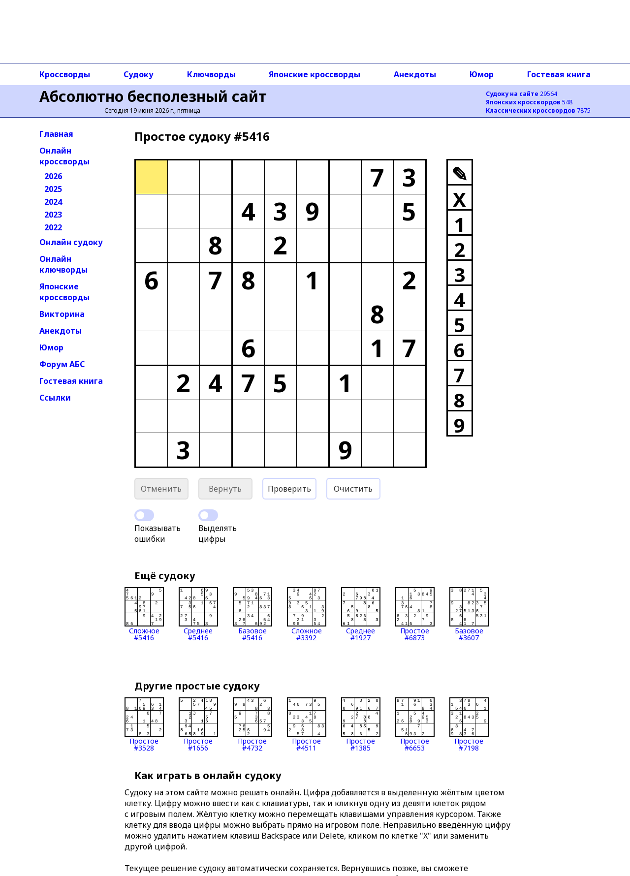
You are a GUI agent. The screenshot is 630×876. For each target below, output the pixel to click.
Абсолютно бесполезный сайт (153, 96)
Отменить (161, 488)
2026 (53, 176)
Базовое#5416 (252, 614)
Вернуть (225, 488)
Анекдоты (415, 74)
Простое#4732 (252, 724)
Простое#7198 (469, 724)
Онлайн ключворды (63, 264)
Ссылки (55, 397)
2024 (53, 201)
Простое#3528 (144, 724)
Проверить (289, 488)
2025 (53, 189)
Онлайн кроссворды (64, 156)
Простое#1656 (198, 724)
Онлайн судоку (71, 242)
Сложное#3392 (306, 614)
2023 (53, 214)
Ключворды (211, 74)
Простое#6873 (415, 614)
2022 (53, 227)
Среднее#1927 (360, 614)
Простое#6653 (415, 724)
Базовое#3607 (469, 614)
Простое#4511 (306, 724)
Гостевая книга (559, 74)
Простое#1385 (360, 724)
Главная (56, 133)
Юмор (482, 74)
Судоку (139, 74)
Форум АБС (62, 364)
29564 (521, 94)
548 (529, 102)
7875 (538, 110)
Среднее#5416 (198, 614)
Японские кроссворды (314, 74)
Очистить (353, 488)
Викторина (62, 314)
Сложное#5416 (144, 614)
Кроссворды (64, 74)
